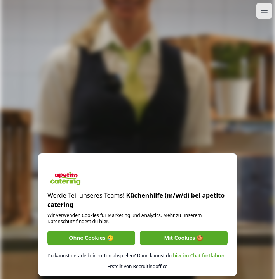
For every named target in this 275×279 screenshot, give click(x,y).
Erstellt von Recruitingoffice (138, 267)
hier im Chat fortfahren (199, 255)
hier (103, 221)
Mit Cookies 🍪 (184, 237)
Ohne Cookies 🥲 (91, 237)
